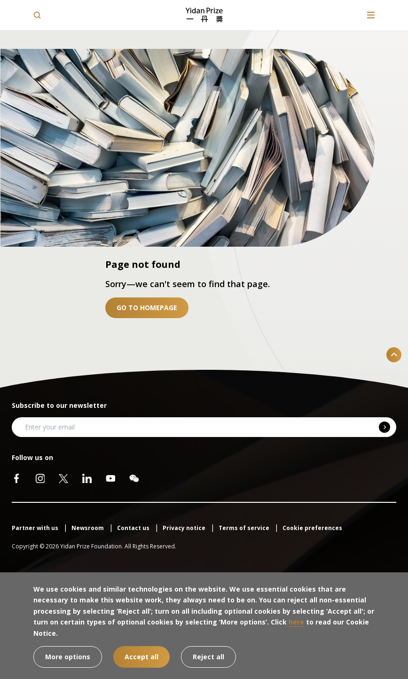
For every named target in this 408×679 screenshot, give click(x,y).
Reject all (208, 656)
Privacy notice (185, 528)
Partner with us (36, 528)
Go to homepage (147, 307)
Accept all (141, 656)
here (296, 621)
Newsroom (88, 528)
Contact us (134, 528)
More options (67, 656)
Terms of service (245, 528)
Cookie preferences (312, 528)
